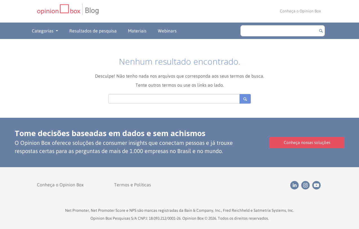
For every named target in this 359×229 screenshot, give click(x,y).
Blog (92, 10)
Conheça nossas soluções (307, 142)
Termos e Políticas (132, 184)
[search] (282, 30)
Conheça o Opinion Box (300, 11)
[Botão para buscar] (321, 30)
